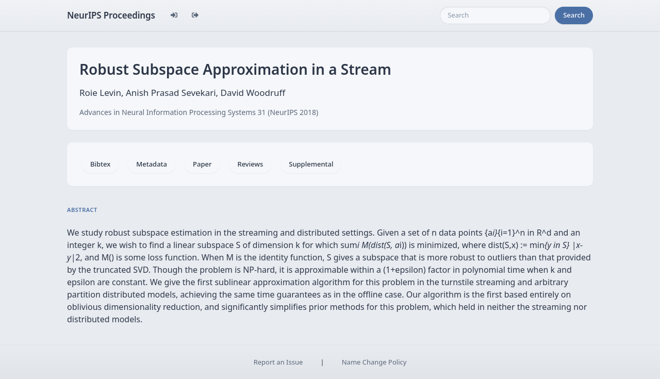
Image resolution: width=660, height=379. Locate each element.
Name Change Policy (374, 362)
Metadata (151, 164)
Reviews (250, 164)
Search (574, 15)
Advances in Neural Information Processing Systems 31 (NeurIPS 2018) (198, 112)
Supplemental (311, 164)
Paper (202, 164)
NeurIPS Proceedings (111, 15)
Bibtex (100, 164)
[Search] (495, 15)
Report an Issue (278, 362)
